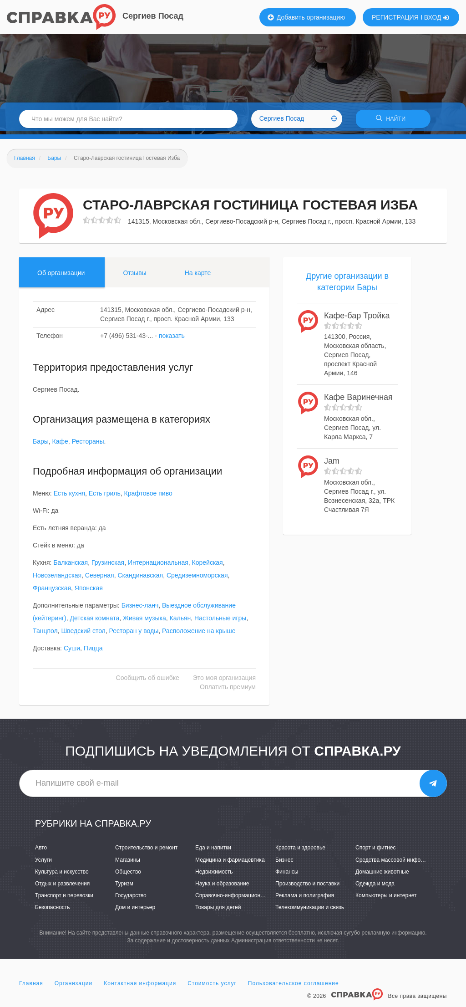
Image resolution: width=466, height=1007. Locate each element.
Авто (41, 851)
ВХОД (436, 17)
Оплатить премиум (228, 690)
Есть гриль (105, 496)
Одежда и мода (375, 887)
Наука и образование (222, 887)
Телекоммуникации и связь (309, 910)
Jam (331, 464)
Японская (89, 591)
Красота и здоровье (300, 851)
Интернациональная (158, 565)
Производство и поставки (307, 887)
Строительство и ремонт (146, 851)
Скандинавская (140, 578)
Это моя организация (224, 681)
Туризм (124, 887)
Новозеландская (57, 578)
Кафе (60, 444)
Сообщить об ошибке (147, 681)
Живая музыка (144, 621)
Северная (99, 578)
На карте (198, 275)
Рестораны (88, 444)
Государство (131, 898)
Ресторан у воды (134, 634)
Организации (74, 986)
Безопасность (52, 910)
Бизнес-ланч (140, 608)
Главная (31, 986)
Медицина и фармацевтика (230, 862)
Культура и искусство (62, 874)
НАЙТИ (393, 120)
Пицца (93, 651)
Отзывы (134, 275)
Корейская (207, 565)
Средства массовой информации (397, 862)
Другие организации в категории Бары (347, 284)
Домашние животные (382, 874)
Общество (128, 874)
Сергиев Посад (152, 15)
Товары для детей (218, 910)
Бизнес (284, 862)
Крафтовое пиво (148, 496)
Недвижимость (214, 874)
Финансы (286, 874)
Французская (52, 591)
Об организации (61, 275)
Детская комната (94, 621)
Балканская (70, 565)
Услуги (43, 862)
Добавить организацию (306, 17)
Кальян (180, 621)
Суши (72, 651)
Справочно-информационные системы (244, 898)
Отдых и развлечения (62, 887)
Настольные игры (220, 621)
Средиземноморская (197, 578)
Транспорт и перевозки (64, 898)
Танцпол (45, 634)
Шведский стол (83, 634)
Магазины (127, 862)
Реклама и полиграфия (304, 898)
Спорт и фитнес (375, 851)
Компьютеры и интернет (386, 898)
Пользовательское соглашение (293, 986)
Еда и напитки (213, 851)
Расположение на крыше (198, 634)
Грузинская (107, 565)
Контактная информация (140, 986)
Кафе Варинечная (358, 400)
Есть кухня (69, 496)
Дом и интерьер (135, 910)
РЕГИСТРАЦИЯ (395, 17)
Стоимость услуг (212, 986)
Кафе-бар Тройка (357, 318)
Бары (41, 444)
